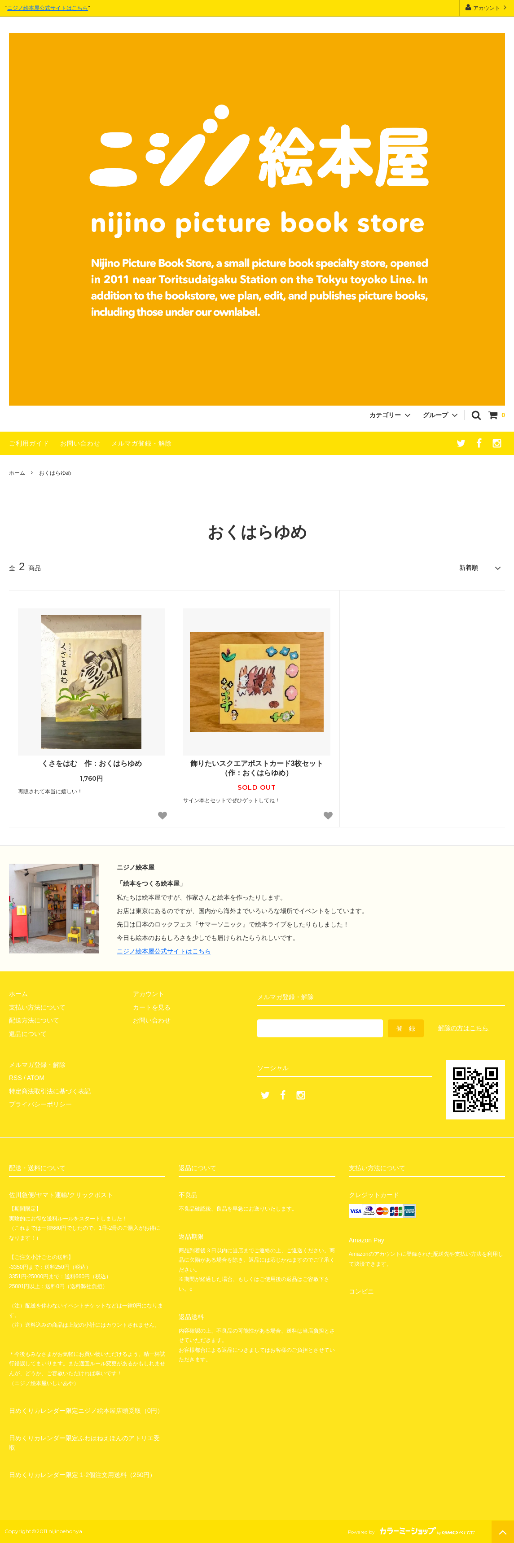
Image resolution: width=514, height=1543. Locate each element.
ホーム (17, 473)
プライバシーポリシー (40, 1104)
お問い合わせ (80, 443)
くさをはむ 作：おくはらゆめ (91, 763)
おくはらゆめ (55, 473)
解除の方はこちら (463, 1028)
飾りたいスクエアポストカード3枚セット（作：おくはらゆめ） (257, 768)
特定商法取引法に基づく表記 (50, 1091)
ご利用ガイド (29, 443)
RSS (15, 1077)
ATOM (35, 1077)
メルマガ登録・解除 (141, 443)
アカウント (487, 7)
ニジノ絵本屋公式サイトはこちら (47, 8)
